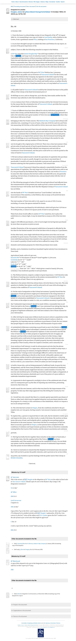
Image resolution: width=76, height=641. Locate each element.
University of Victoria (55, 623)
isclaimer (52, 1)
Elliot (18, 594)
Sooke (13, 264)
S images (37, 1)
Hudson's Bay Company (47, 121)
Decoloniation (23, 1)
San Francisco (50, 39)
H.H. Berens (30, 543)
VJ (11, 488)
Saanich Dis (15, 258)
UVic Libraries (46, 623)
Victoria (18, 56)
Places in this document (20, 616)
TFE (12, 507)
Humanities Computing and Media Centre (31, 623)
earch (63, 1)
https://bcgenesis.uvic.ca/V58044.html (47, 627)
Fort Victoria (55, 115)
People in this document (20, 604)
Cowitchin (14, 260)
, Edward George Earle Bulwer (37, 12)
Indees (42, 1)
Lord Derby (48, 37)
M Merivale (15, 477)
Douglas (28, 479)
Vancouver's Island (47, 75)
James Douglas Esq (31, 54)
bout (17, 1)
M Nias (15, 54)
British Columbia (17, 458)
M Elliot (13, 492)
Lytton (22, 549)
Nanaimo (63, 172)
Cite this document (41, 6)
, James (16, 12)
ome (13, 1)
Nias (35, 39)
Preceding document (20, 6)
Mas (47, 1)
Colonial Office (21, 543)
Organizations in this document (22, 610)
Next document (31, 6)
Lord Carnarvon (16, 500)
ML (12, 6)
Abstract (16, 19)
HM (12, 496)
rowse (31, 1)
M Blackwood (15, 561)
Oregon (34, 408)
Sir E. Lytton (43, 515)
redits (58, 1)
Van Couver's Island (19, 482)
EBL (12, 530)
